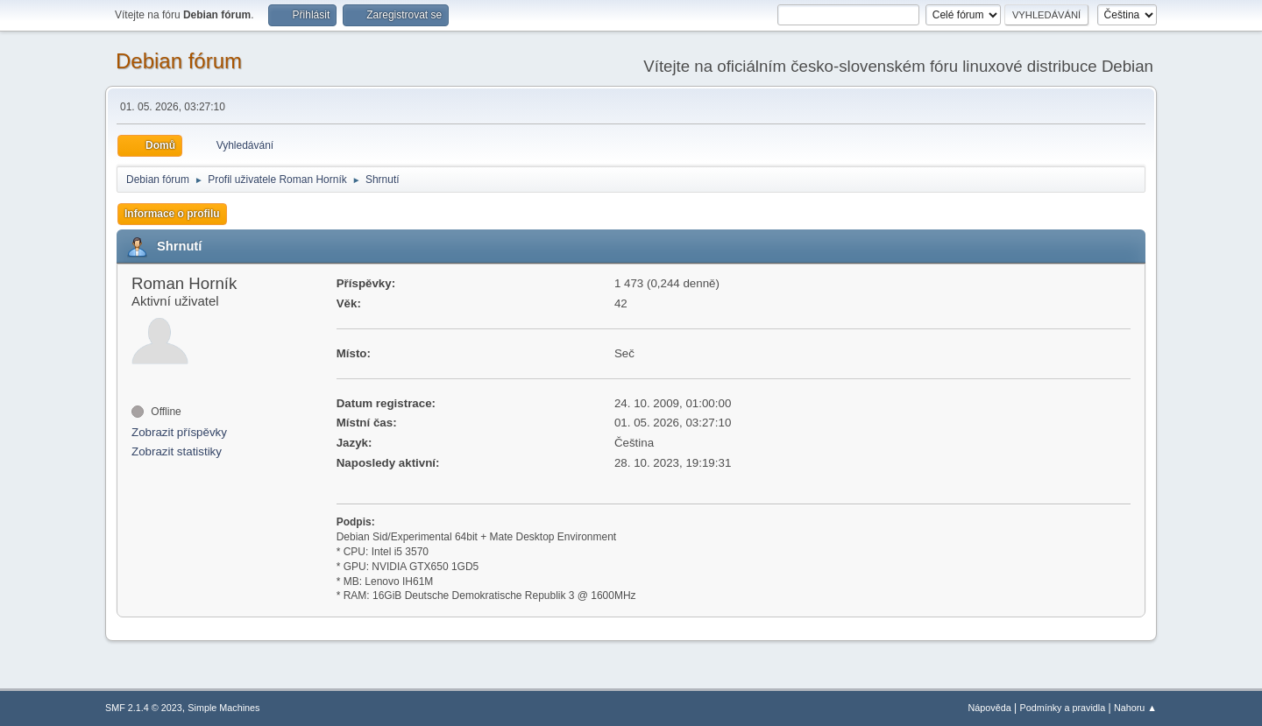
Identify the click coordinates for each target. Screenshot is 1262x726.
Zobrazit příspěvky (179, 432)
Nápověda (989, 707)
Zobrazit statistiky (176, 451)
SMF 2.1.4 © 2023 (143, 707)
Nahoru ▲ (1135, 707)
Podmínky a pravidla (1063, 707)
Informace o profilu (172, 214)
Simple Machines (223, 707)
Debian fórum (179, 61)
